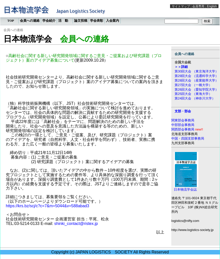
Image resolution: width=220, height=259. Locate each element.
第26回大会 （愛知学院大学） (196, 89)
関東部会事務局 (182, 120)
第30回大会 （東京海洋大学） (196, 71)
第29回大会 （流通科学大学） (196, 76)
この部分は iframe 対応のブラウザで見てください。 (110, 14)
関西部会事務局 (183, 129)
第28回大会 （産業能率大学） (196, 80)
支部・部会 (183, 111)
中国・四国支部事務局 (187, 138)
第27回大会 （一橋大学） (193, 85)
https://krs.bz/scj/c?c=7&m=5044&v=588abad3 (47, 206)
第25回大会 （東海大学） (193, 94)
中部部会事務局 (182, 125)
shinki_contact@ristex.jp (76, 223)
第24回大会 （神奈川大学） (195, 98)
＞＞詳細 (181, 67)
